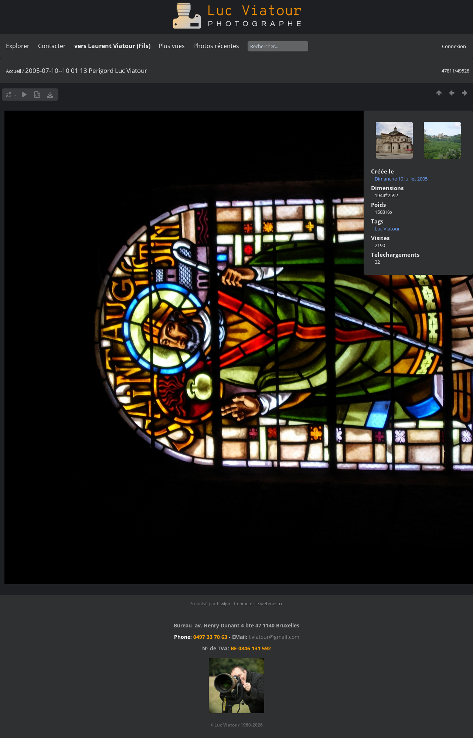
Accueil (13, 71)
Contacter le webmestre (258, 603)
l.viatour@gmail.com (274, 636)
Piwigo (223, 603)
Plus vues (172, 46)
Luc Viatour (387, 228)
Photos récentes (216, 46)
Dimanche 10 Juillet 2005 (401, 178)
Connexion (454, 46)
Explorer (18, 46)
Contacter (52, 46)
